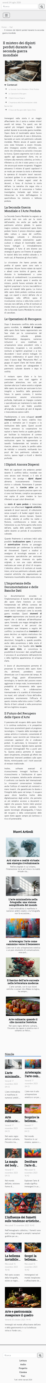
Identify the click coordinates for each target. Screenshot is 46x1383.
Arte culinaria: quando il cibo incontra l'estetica (23, 1021)
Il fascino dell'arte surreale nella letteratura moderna (23, 982)
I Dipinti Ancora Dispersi (17, 98)
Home (4, 27)
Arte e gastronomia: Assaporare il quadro (19, 1313)
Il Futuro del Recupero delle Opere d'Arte (22, 110)
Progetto (23, 1368)
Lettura (23, 1360)
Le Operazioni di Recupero (17, 94)
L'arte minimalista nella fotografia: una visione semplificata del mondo (23, 902)
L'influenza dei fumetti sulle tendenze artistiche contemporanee (22, 1220)
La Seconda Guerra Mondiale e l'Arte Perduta (24, 89)
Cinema (23, 1372)
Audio (23, 1364)
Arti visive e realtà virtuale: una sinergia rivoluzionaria (23, 862)
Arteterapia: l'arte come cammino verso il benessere (23, 943)
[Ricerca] (19, 6)
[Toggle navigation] (6, 15)
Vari (11, 27)
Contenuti (12, 85)
